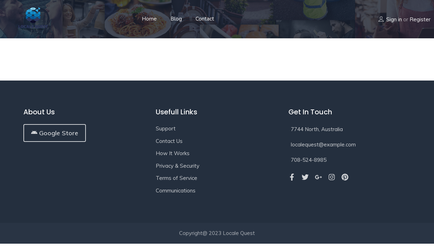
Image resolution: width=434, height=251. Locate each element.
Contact (205, 18)
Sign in (394, 19)
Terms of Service (176, 178)
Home (149, 18)
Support (166, 128)
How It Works (173, 153)
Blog (176, 18)
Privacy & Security (177, 165)
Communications (176, 190)
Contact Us (169, 141)
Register (420, 19)
